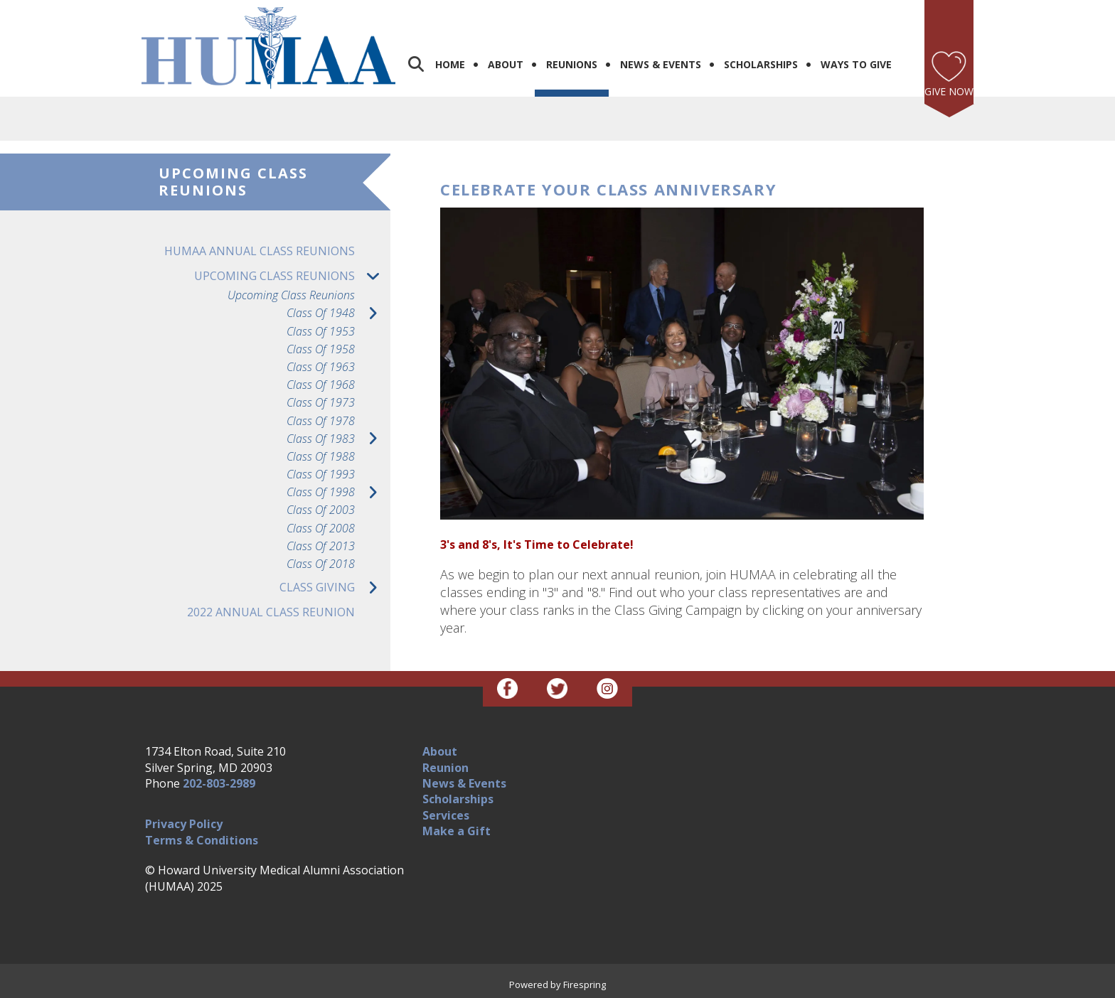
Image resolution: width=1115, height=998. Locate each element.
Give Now (948, 91)
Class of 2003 (321, 510)
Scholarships (761, 64)
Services (445, 815)
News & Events (660, 64)
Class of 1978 (321, 421)
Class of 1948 (338, 313)
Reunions (571, 64)
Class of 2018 (321, 564)
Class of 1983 (338, 439)
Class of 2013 (321, 546)
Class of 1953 (321, 331)
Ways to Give (856, 64)
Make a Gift (456, 831)
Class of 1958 (321, 349)
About (505, 64)
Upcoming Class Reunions (292, 276)
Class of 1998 (338, 492)
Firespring (584, 984)
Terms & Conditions (201, 840)
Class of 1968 (321, 385)
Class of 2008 (321, 528)
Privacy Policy (184, 824)
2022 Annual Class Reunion (271, 612)
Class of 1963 (321, 367)
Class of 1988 (321, 456)
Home (450, 64)
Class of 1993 (321, 474)
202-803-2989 (219, 783)
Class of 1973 (321, 402)
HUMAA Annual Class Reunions (259, 251)
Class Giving (334, 587)
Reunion (445, 768)
